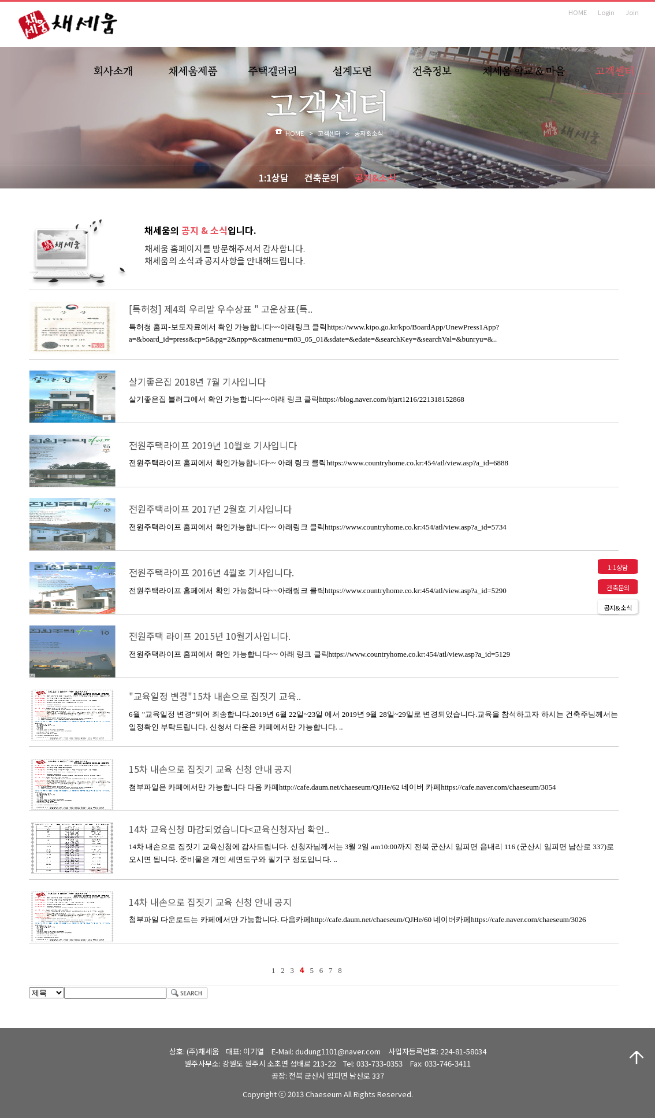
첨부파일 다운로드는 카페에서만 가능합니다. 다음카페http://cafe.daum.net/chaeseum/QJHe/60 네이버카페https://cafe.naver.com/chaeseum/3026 (357, 919)
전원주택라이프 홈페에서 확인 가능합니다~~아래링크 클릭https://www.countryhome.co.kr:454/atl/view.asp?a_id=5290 (318, 590)
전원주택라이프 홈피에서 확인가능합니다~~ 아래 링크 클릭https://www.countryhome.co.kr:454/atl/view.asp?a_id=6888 (318, 462)
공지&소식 (375, 177)
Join (632, 12)
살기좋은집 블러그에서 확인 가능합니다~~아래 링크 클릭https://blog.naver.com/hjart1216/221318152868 (296, 399)
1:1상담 (274, 177)
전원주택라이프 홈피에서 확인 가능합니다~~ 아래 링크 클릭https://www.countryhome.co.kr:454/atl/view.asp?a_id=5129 (319, 654)
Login (606, 12)
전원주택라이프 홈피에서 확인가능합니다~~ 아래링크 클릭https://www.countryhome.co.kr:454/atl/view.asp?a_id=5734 (318, 527)
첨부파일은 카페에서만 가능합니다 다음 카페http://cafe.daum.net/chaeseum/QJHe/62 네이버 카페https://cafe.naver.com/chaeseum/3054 (342, 787)
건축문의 (321, 177)
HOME (577, 12)
